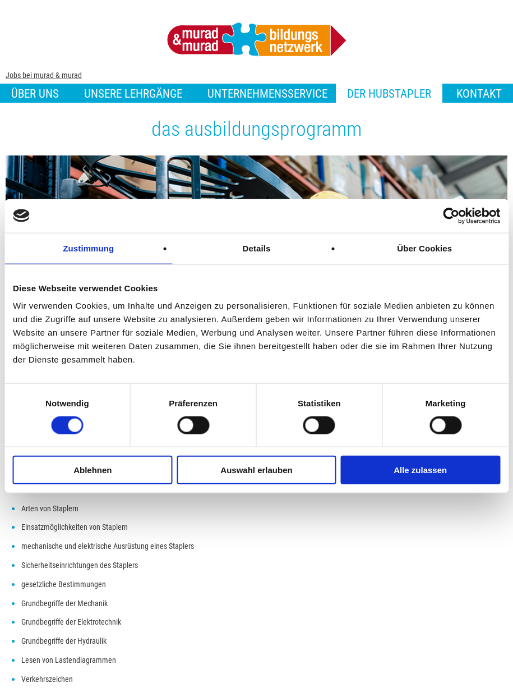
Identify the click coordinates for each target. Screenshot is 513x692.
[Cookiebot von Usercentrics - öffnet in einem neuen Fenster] (451, 215)
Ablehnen (92, 470)
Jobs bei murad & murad (44, 75)
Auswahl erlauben (256, 470)
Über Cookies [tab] (424, 248)
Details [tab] (257, 248)
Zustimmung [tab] (88, 248)
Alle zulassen (420, 470)
